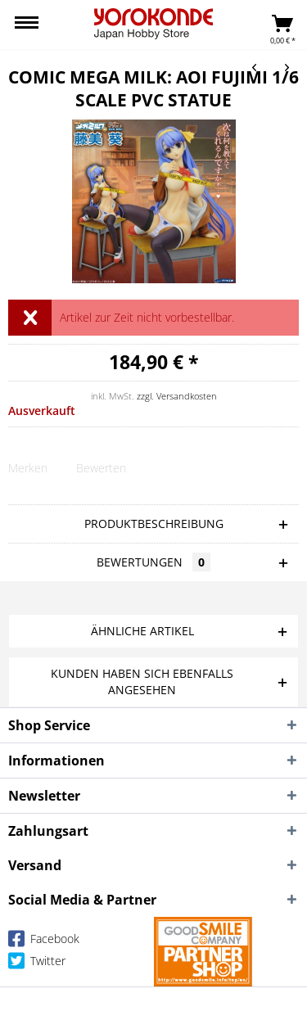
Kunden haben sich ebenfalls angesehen (142, 681)
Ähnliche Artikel (142, 631)
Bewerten (101, 468)
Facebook (43, 942)
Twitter (36, 964)
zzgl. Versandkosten (177, 396)
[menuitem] (26, 24)
